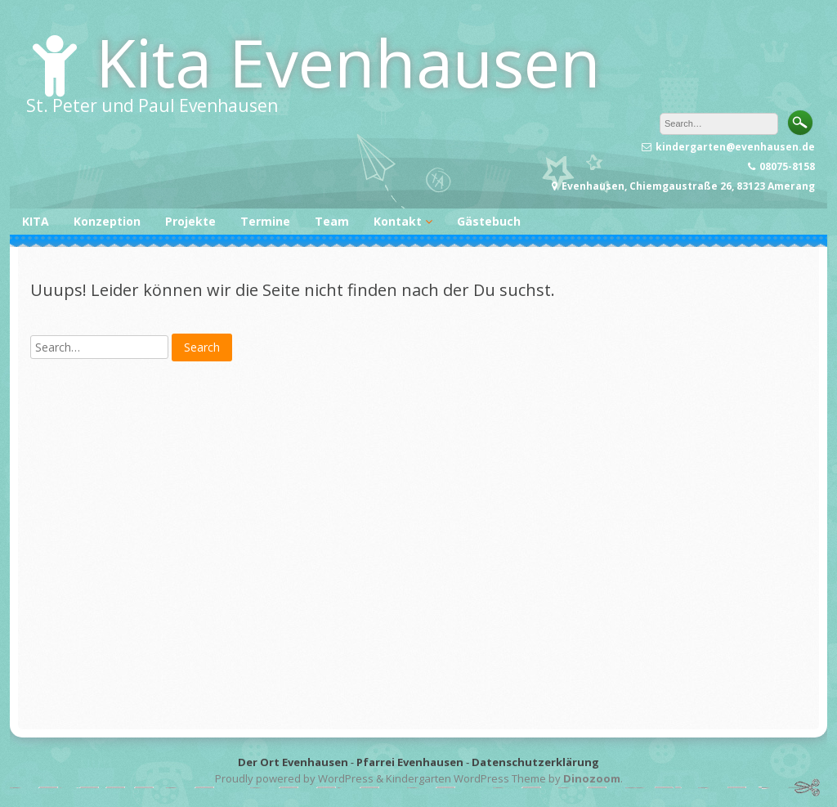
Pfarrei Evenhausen (409, 762)
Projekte (190, 221)
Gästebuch (489, 221)
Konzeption (107, 221)
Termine (265, 221)
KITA (35, 221)
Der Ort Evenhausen (293, 762)
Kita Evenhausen (348, 61)
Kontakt (398, 221)
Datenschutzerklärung (535, 762)
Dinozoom (591, 778)
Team (332, 221)
